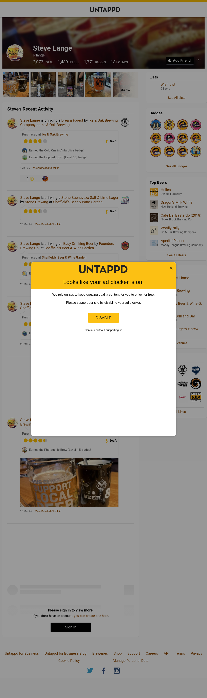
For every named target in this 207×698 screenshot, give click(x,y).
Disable (103, 318)
